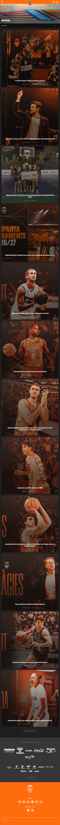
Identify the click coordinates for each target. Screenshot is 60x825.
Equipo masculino (26, 84)
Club (26, 258)
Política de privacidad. (25, 817)
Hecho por (6, 820)
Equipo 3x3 (26, 200)
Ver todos (30, 777)
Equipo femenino (26, 724)
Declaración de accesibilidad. (45, 817)
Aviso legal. (18, 817)
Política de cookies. (35, 817)
